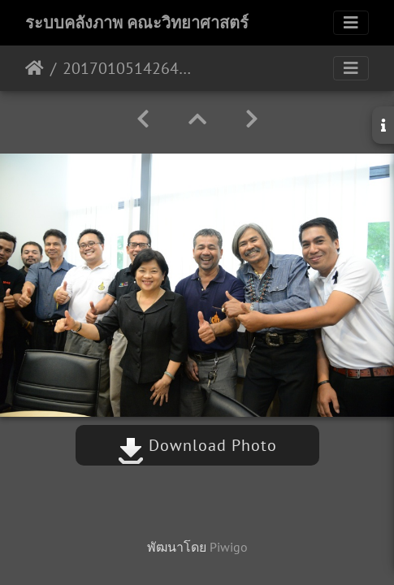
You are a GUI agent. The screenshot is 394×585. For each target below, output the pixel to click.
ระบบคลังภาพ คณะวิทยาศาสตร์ (137, 22)
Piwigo (229, 547)
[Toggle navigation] (351, 23)
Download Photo (197, 445)
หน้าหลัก (34, 68)
